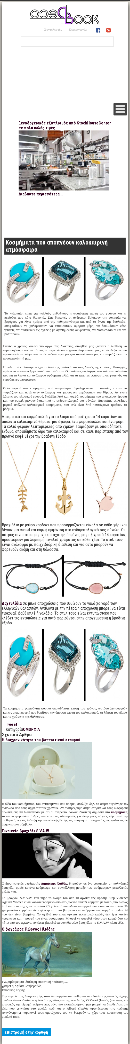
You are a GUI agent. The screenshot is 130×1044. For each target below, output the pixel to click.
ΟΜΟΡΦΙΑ (31, 729)
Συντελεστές (53, 29)
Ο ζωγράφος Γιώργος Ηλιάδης (28, 929)
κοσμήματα (119, 812)
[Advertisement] (65, 75)
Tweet (11, 724)
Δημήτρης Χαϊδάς (54, 883)
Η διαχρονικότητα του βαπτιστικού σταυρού (41, 739)
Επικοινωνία (78, 29)
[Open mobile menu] (120, 109)
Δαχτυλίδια (12, 603)
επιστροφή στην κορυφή (26, 1032)
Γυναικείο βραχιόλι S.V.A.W (25, 831)
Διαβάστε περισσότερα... (41, 194)
